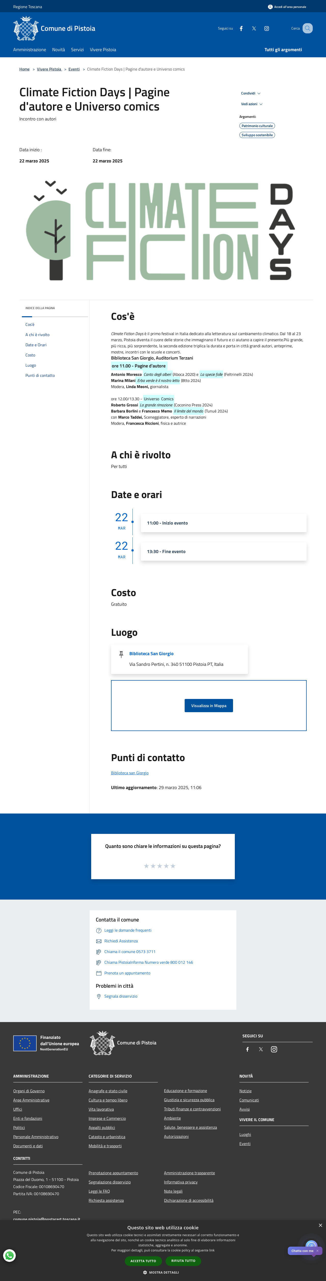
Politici (19, 1127)
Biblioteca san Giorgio (129, 773)
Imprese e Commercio (107, 1118)
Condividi (251, 93)
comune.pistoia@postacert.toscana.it (46, 1219)
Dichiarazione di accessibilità (188, 1200)
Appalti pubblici (102, 1127)
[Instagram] (261, 28)
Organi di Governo (29, 1091)
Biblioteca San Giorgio (151, 653)
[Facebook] (236, 28)
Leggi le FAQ (99, 1191)
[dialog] (163, 1250)
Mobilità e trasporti (105, 1146)
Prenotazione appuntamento (113, 1173)
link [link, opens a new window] (212, 1250)
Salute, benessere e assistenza (190, 1127)
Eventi (74, 69)
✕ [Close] (317, 1250)
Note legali (173, 1191)
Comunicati (249, 1100)
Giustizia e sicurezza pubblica (189, 1100)
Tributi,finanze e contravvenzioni (192, 1109)
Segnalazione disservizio (110, 1182)
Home (24, 69)
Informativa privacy (181, 1182)
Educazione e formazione (185, 1090)
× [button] (320, 1226)
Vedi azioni (252, 104)
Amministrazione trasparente (189, 1173)
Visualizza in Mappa (208, 706)
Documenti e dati (28, 1146)
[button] (163, 1272)
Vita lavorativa (101, 1109)
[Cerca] (307, 28)
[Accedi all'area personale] (287, 7)
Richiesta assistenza (106, 1200)
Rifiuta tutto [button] (183, 1261)
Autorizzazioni (176, 1136)
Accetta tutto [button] (143, 1261)
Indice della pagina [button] (40, 308)
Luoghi (245, 1134)
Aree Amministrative (31, 1100)
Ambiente (172, 1118)
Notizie (245, 1091)
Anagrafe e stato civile (108, 1091)
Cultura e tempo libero (108, 1100)
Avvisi (244, 1109)
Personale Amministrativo (35, 1137)
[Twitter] (248, 28)
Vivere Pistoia (49, 69)
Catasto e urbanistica (107, 1137)
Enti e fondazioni (27, 1118)
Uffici (17, 1109)
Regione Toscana (27, 7)
